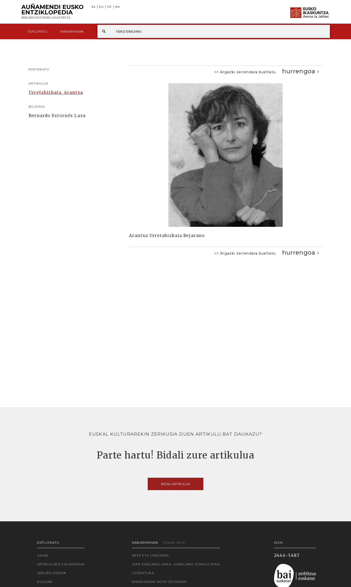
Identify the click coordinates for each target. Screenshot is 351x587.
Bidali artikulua (175, 484)
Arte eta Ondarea (150, 555)
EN (117, 7)
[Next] (300, 71)
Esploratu (37, 31)
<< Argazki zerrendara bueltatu (245, 72)
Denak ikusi (174, 542)
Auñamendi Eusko (52, 11)
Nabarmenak (72, 31)
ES (94, 7)
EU (101, 7)
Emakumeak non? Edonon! (159, 582)
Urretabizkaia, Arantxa (56, 92)
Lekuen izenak (52, 573)
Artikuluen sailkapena (61, 564)
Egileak (45, 582)
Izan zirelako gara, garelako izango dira (176, 564)
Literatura (143, 573)
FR (109, 7)
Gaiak (43, 555)
